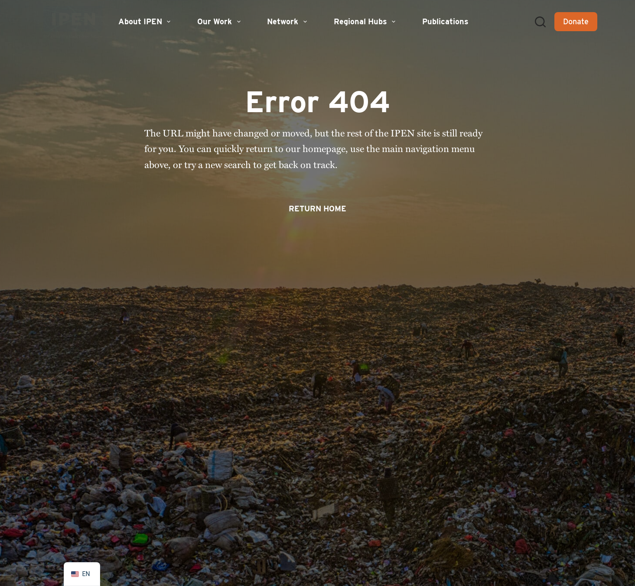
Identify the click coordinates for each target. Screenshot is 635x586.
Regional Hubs (366, 21)
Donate (576, 21)
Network (288, 21)
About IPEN (145, 21)
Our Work (220, 21)
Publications (445, 21)
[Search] (540, 21)
